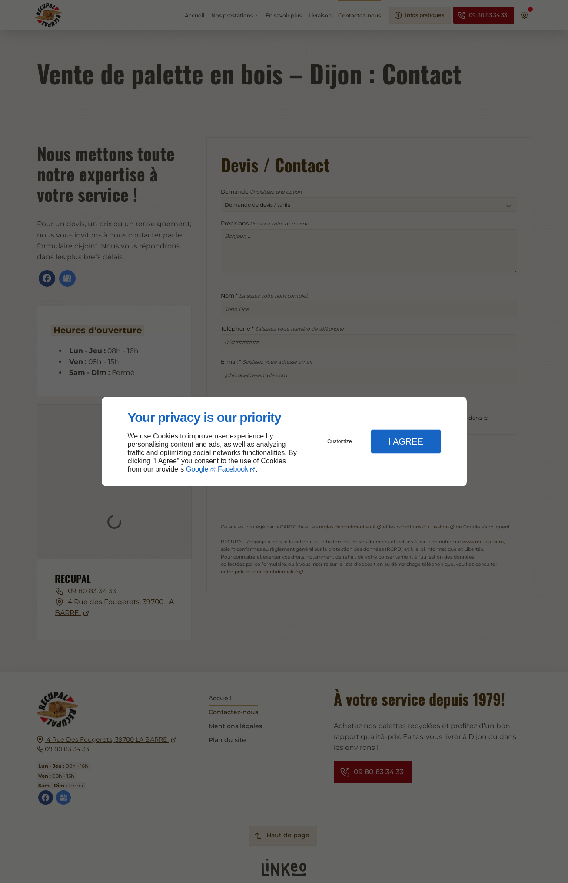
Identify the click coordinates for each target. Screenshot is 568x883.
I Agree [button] (406, 441)
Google (197, 469)
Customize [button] (339, 441)
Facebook (233, 469)
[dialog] (284, 442)
